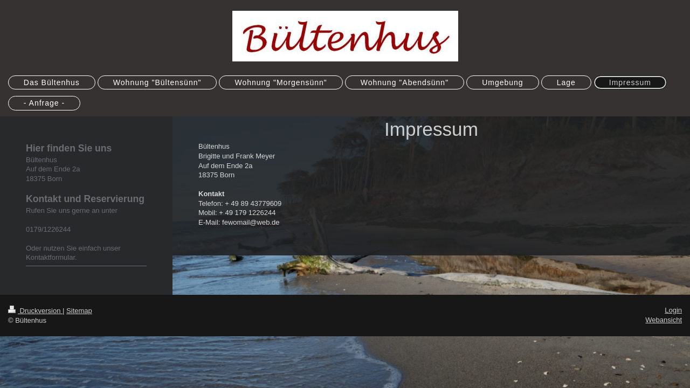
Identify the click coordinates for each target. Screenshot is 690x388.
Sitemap (79, 311)
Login (673, 310)
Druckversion (35, 311)
